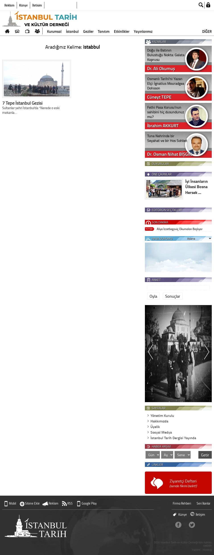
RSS (70, 503)
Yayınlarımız (143, 31)
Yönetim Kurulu (162, 415)
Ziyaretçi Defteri (183, 483)
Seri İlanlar (203, 503)
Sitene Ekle (32, 503)
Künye (23, 5)
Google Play (89, 503)
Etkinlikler (121, 31)
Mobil (12, 503)
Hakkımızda (159, 421)
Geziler (88, 31)
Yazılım (196, 549)
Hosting (207, 549)
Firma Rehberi (182, 503)
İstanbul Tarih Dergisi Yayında (173, 437)
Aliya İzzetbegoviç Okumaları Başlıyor (179, 229)
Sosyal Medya (161, 432)
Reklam (9, 5)
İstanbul (72, 31)
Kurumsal (54, 31)
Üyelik (155, 426)
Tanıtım (103, 31)
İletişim (37, 5)
